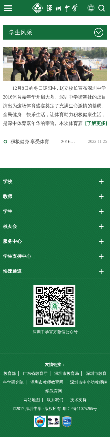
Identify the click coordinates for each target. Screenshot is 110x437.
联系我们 (55, 400)
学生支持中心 (17, 256)
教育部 (10, 373)
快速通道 (12, 271)
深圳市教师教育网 (47, 382)
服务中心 (12, 241)
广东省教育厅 (35, 373)
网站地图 (31, 400)
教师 (7, 196)
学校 (7, 181)
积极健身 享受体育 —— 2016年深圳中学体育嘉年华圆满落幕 (44, 141)
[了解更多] (96, 123)
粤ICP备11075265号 (79, 408)
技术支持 (78, 400)
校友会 (10, 226)
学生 (7, 211)
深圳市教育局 (66, 373)
